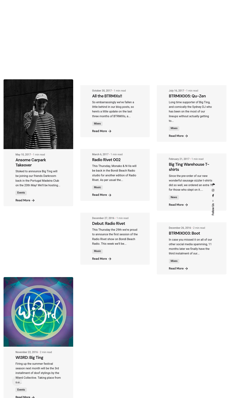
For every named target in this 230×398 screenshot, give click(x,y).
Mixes (20, 58)
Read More (25, 66)
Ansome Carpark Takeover (30, 162)
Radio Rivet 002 (106, 94)
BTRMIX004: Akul (30, 228)
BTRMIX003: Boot (184, 168)
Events (21, 192)
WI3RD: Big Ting (29, 357)
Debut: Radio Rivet (108, 158)
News (174, 132)
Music (97, 122)
